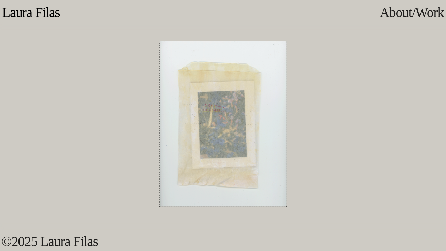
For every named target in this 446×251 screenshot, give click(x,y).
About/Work (412, 12)
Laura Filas (31, 12)
